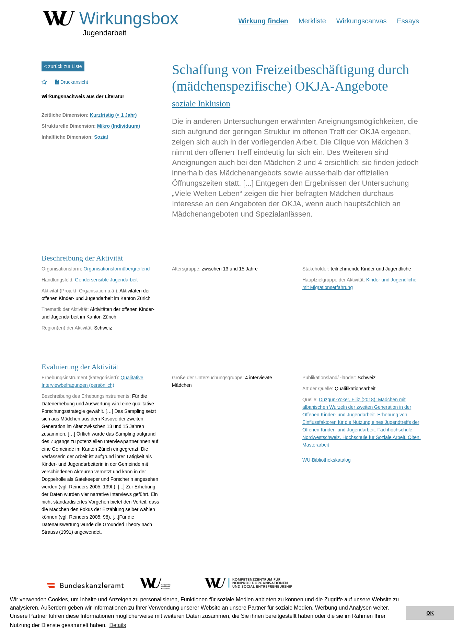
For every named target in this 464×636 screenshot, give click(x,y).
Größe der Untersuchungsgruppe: (208, 377)
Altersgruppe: (186, 268)
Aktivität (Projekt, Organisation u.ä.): (80, 290)
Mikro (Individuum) (118, 126)
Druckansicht (71, 82)
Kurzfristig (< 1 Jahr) (113, 115)
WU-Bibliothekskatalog (326, 460)
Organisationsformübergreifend (116, 268)
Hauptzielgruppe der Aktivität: (333, 279)
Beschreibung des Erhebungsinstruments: (86, 396)
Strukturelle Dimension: (69, 126)
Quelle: (309, 399)
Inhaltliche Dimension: (67, 137)
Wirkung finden (263, 21)
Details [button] (117, 625)
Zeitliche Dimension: (65, 115)
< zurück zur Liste (63, 66)
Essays (408, 21)
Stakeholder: (315, 268)
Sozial (101, 137)
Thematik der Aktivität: (65, 309)
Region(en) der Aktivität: (67, 328)
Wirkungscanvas (361, 21)
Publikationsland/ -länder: (329, 377)
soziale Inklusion (201, 103)
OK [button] (430, 613)
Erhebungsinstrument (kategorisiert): (80, 377)
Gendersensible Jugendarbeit (106, 279)
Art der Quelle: (317, 388)
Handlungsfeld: (57, 279)
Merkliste (312, 21)
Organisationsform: (62, 268)
